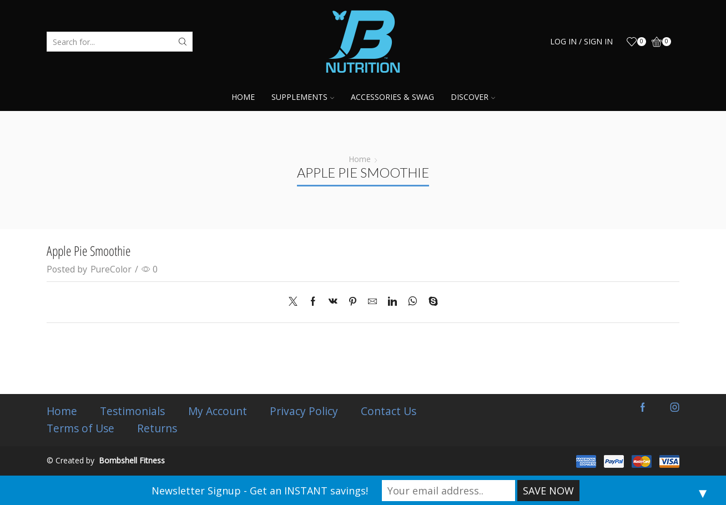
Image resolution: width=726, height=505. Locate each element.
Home (243, 97)
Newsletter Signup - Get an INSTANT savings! (260, 490)
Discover (473, 97)
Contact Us (395, 411)
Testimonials (134, 411)
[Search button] (182, 41)
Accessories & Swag (392, 97)
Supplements (302, 97)
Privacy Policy (309, 411)
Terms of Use (80, 428)
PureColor (111, 269)
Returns (159, 428)
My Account (220, 411)
